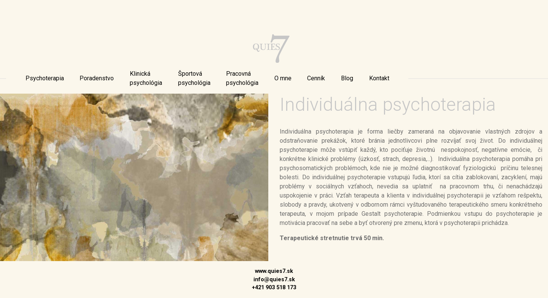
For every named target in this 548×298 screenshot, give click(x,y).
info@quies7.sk (274, 279)
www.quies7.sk (274, 271)
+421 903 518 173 (274, 287)
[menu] (44, 78)
